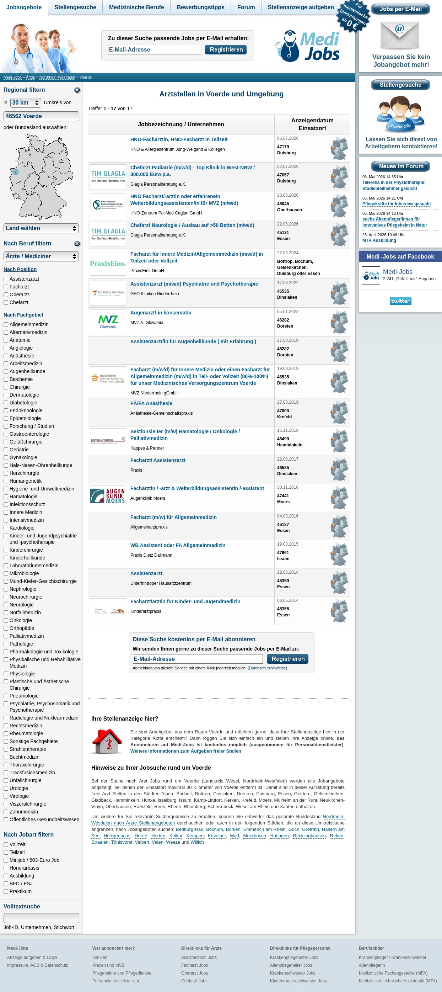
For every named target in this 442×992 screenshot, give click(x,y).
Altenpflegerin (372, 965)
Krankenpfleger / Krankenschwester (392, 957)
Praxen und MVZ (108, 965)
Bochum (214, 829)
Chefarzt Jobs (194, 980)
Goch (293, 829)
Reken (337, 835)
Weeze (173, 842)
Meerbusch (254, 835)
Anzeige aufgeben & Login (32, 957)
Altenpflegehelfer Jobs (291, 965)
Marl (234, 835)
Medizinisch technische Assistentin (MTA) (398, 980)
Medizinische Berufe (136, 7)
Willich (197, 842)
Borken (233, 829)
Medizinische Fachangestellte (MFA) (393, 973)
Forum (246, 7)
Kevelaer (217, 835)
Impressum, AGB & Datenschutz (37, 965)
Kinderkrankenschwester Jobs (298, 980)
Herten (158, 835)
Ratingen (279, 835)
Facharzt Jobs (194, 965)
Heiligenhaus (117, 835)
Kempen (195, 835)
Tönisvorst (121, 842)
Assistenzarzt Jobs (199, 957)
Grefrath (310, 829)
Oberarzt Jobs (194, 973)
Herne (141, 835)
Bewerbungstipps (201, 7)
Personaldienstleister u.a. (116, 980)
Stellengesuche (75, 7)
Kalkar (175, 835)
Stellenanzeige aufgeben (301, 7)
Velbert (142, 842)
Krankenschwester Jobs (292, 973)
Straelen (99, 842)
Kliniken (99, 957)
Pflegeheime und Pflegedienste (121, 973)
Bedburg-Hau (189, 829)
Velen (157, 842)
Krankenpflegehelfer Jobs (294, 957)
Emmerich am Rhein (264, 829)
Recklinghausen (309, 835)
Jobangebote (24, 7)
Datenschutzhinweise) (268, 668)
